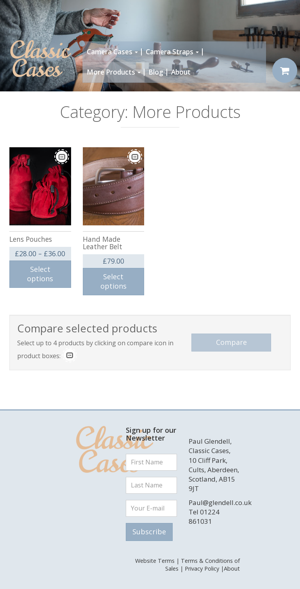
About (181, 72)
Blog (155, 72)
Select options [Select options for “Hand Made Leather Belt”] (113, 281)
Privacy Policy (202, 568)
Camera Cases (112, 51)
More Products (114, 72)
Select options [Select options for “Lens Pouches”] (40, 273)
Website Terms (155, 560)
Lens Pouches (30, 239)
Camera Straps (172, 51)
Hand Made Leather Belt (102, 242)
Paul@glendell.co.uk (220, 502)
